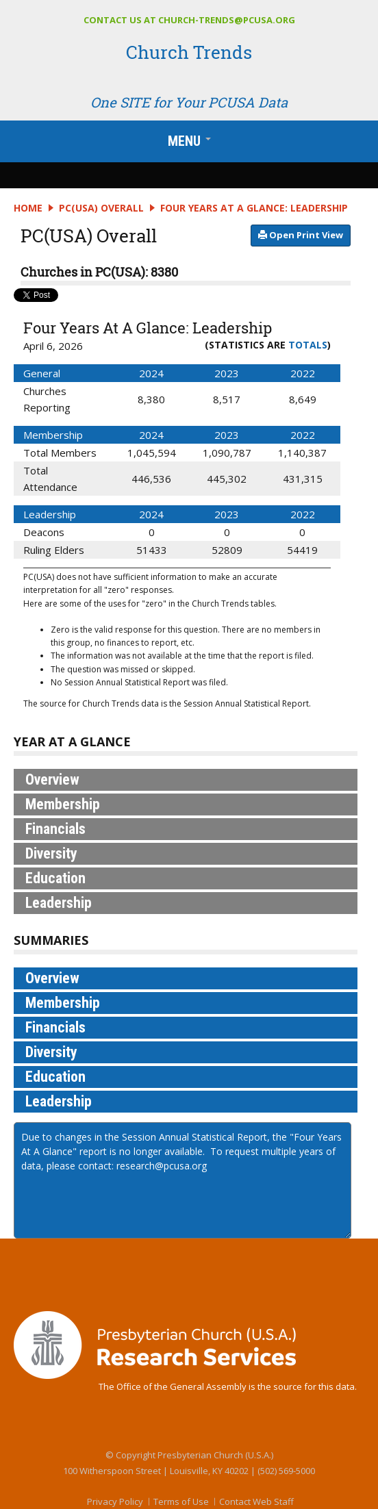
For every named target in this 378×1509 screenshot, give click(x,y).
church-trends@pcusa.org (226, 20)
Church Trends (189, 52)
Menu (192, 143)
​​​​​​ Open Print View (300, 235)
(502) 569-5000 (286, 1470)
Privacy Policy (115, 1501)
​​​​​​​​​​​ (301, 234)
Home (28, 207)
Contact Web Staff (256, 1501)
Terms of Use (181, 1501)
